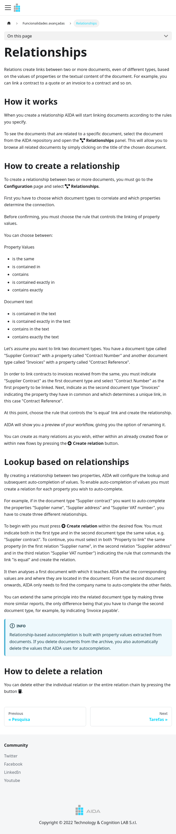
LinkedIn (12, 772)
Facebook (13, 764)
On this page (19, 36)
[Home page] (9, 23)
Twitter (10, 756)
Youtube (12, 780)
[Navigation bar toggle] (8, 7)
